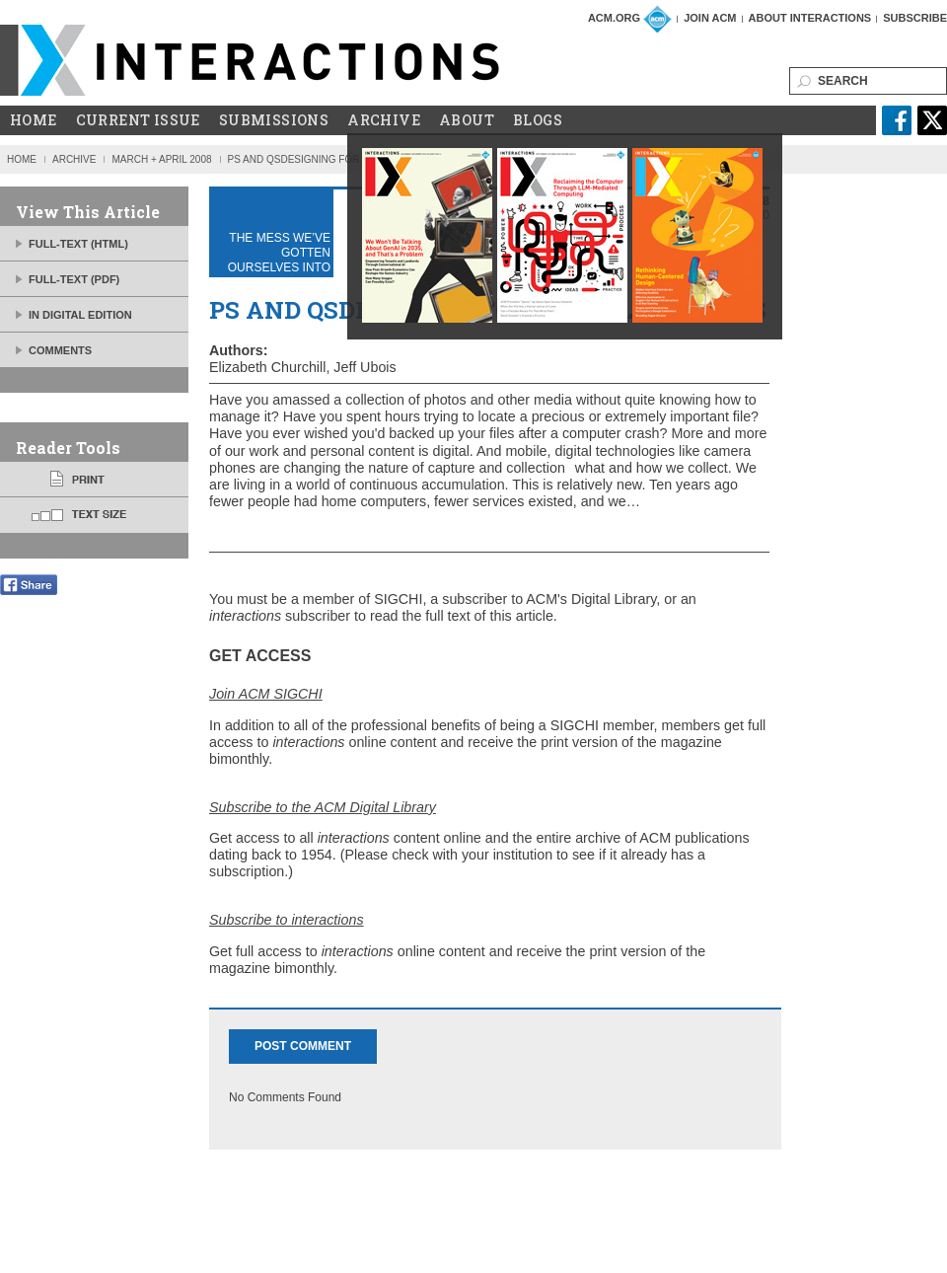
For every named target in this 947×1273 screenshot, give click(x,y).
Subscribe (915, 18)
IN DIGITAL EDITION (80, 315)
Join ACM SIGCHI (266, 694)
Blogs (537, 120)
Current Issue (138, 120)
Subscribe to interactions (286, 920)
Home (33, 120)
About (466, 120)
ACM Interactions (250, 60)
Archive (383, 120)
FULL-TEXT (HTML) (78, 244)
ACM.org (614, 18)
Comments (60, 350)
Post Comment (303, 1046)
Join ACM (710, 18)
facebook (896, 120)
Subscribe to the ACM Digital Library (322, 807)
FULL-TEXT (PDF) (74, 279)
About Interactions (810, 18)
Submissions (273, 120)
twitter (932, 120)
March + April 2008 (161, 159)
